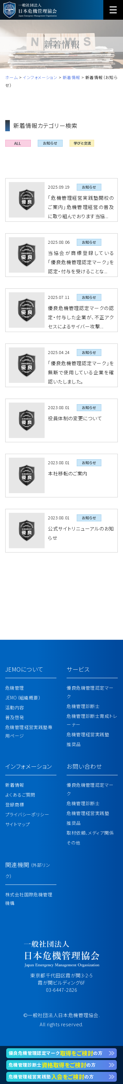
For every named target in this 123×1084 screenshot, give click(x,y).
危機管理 (14, 687)
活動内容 (14, 707)
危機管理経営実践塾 (88, 734)
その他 (73, 842)
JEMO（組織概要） (23, 697)
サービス (78, 669)
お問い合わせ (84, 766)
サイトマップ (17, 824)
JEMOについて (24, 669)
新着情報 (14, 785)
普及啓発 (14, 717)
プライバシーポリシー (27, 814)
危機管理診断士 (83, 706)
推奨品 (74, 744)
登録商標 (14, 804)
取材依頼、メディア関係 (90, 832)
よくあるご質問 (20, 794)
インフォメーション (28, 766)
